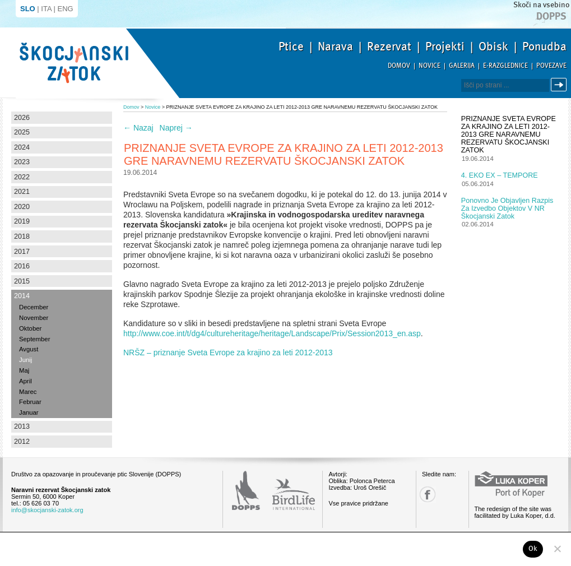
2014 (22, 296)
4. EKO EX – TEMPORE (499, 175)
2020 (22, 207)
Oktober (30, 328)
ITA (46, 8)
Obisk (493, 46)
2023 (22, 162)
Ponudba (544, 46)
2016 (22, 266)
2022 (22, 177)
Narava (335, 46)
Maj (24, 370)
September (34, 339)
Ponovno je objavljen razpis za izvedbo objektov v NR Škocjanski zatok (507, 208)
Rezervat (389, 46)
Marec (27, 391)
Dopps (551, 16)
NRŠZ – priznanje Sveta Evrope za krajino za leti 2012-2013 (228, 352)
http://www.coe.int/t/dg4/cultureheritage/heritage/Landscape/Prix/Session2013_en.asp (272, 333)
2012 (22, 442)
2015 (22, 281)
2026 (22, 118)
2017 (22, 252)
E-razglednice (505, 66)
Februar (30, 401)
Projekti (445, 46)
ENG (65, 8)
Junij (25, 359)
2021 (22, 192)
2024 (22, 147)
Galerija (462, 66)
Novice (429, 66)
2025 (22, 132)
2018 (22, 236)
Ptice (291, 46)
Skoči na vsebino (541, 5)
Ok (533, 548)
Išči (560, 85)
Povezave (551, 66)
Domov (399, 66)
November (33, 317)
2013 (22, 426)
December (33, 307)
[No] (557, 548)
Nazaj (138, 127)
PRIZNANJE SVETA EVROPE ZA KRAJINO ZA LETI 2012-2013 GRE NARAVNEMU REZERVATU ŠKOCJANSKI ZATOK (508, 134)
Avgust (28, 349)
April (25, 381)
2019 (22, 221)
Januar (29, 412)
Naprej (176, 127)
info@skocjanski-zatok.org (47, 510)
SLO (27, 8)
